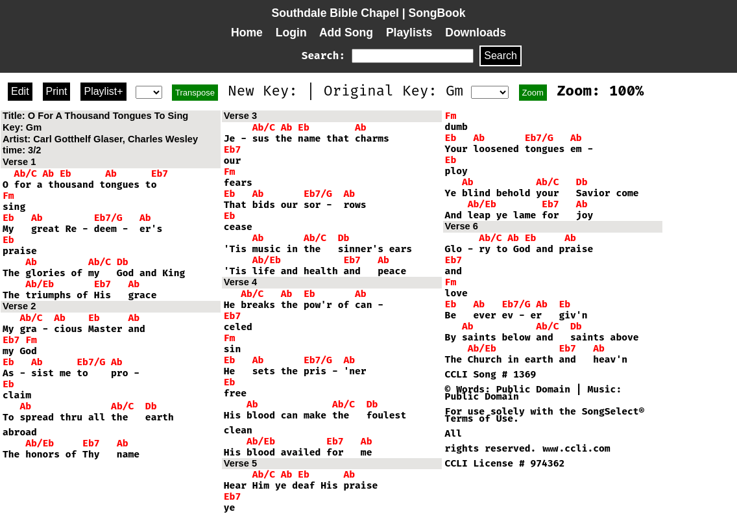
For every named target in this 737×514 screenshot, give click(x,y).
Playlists (409, 32)
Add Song (346, 32)
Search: (323, 55)
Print (56, 91)
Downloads (475, 32)
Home (247, 32)
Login (291, 32)
